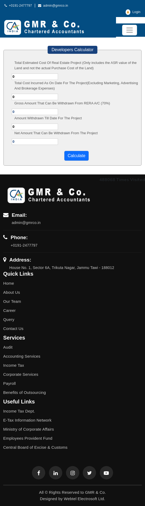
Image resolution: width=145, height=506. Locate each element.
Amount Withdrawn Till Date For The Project (48, 118)
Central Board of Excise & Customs (35, 447)
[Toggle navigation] (129, 30)
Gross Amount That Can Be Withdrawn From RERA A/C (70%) (62, 103)
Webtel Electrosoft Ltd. (84, 498)
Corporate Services (20, 374)
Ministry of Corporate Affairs (28, 429)
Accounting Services (21, 356)
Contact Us (13, 328)
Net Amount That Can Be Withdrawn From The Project (56, 133)
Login (133, 12)
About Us (11, 292)
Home (8, 283)
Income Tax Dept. (19, 411)
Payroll (9, 383)
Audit (8, 347)
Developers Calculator (72, 49)
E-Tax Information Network (27, 420)
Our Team (12, 301)
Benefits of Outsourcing (24, 392)
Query (8, 319)
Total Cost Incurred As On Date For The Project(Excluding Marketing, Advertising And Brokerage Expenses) (76, 85)
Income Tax (13, 365)
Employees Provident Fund (27, 438)
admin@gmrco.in (53, 5)
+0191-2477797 (18, 5)
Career (9, 310)
